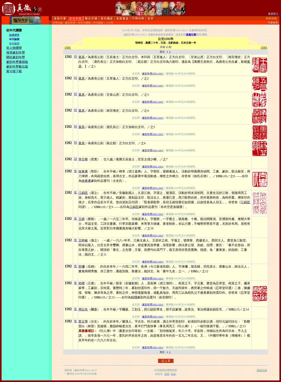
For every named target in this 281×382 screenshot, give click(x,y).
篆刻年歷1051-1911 (152, 73)
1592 (68, 57)
